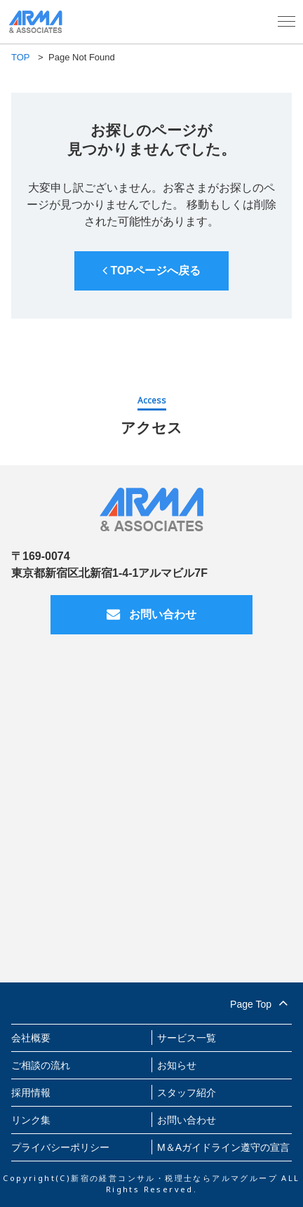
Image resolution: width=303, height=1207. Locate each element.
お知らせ (176, 1065)
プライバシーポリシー (60, 1147)
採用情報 (30, 1092)
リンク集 (30, 1120)
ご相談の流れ (40, 1065)
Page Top (261, 1002)
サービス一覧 (186, 1037)
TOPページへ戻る (151, 270)
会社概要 (30, 1037)
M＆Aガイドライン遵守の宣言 (223, 1147)
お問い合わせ (151, 614)
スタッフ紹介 (186, 1092)
